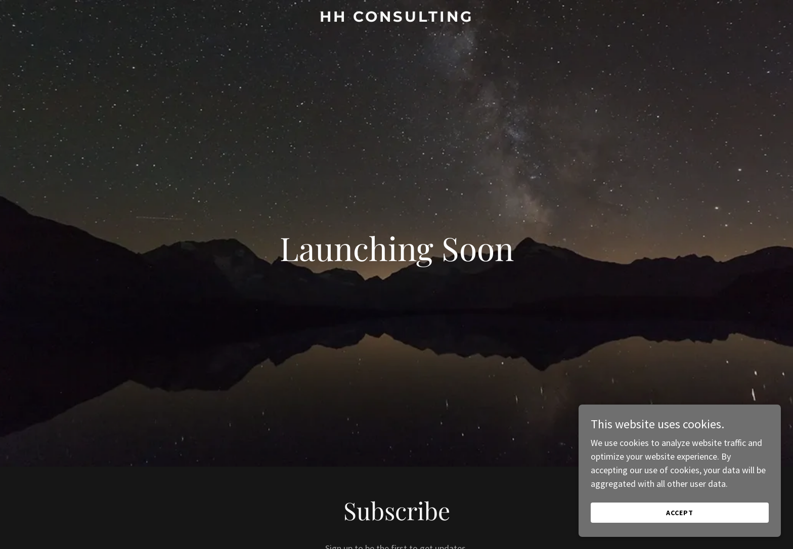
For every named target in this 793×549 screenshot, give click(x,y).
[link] (397, 18)
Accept (679, 512)
